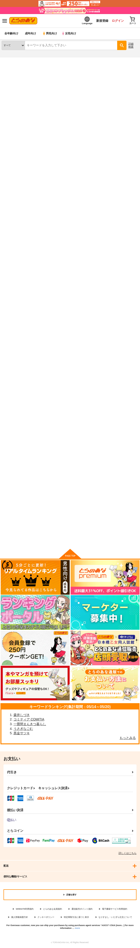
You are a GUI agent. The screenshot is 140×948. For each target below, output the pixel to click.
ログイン (117, 20)
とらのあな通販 (11, 60)
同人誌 (27, 60)
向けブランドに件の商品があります (70, 538)
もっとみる (128, 738)
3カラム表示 (118, 141)
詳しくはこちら (128, 853)
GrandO (100, 352)
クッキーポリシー (46, 917)
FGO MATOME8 (14, 352)
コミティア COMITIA (29, 719)
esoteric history (13, 478)
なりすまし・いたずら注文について (115, 917)
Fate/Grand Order (34, 76)
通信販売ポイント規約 (82, 909)
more (77, 928)
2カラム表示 (126, 141)
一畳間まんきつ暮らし (30, 724)
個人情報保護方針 (19, 917)
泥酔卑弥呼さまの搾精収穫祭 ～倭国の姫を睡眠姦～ (21, 229)
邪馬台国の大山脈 (60, 352)
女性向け (70, 34)
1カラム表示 (134, 141)
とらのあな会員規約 (52, 909)
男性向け (50, 34)
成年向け (31, 34)
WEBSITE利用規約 (25, 909)
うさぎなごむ (23, 729)
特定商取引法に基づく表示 (76, 917)
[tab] (18, 130)
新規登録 (101, 20)
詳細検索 (130, 45)
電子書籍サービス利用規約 (114, 909)
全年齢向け (11, 34)
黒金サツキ (22, 733)
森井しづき (22, 715)
